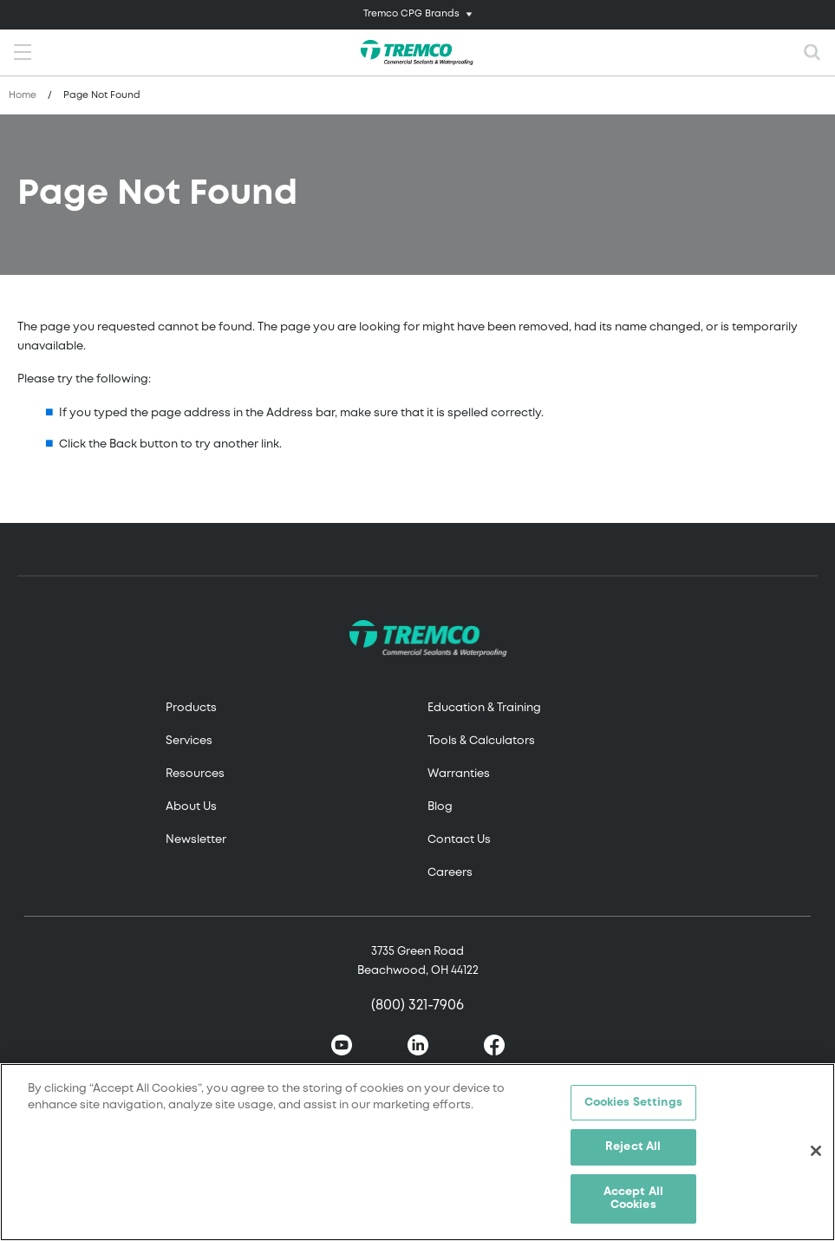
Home (22, 95)
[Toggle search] (812, 53)
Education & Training (484, 708)
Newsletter (196, 840)
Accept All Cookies (633, 1200)
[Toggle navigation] (417, 14)
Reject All (633, 1148)
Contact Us (459, 840)
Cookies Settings (633, 1104)
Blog (440, 807)
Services (189, 741)
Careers (450, 873)
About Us (191, 807)
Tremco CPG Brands (411, 14)
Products (191, 708)
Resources (195, 774)
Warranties (458, 774)
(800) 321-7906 (417, 1005)
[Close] (816, 1153)
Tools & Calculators (481, 741)
